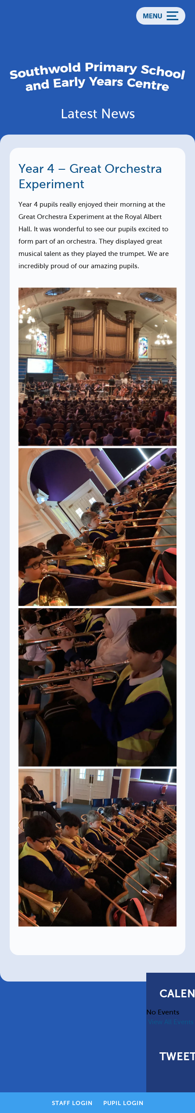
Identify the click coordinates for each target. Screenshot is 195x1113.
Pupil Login (123, 1103)
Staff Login (72, 1103)
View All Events (171, 1021)
